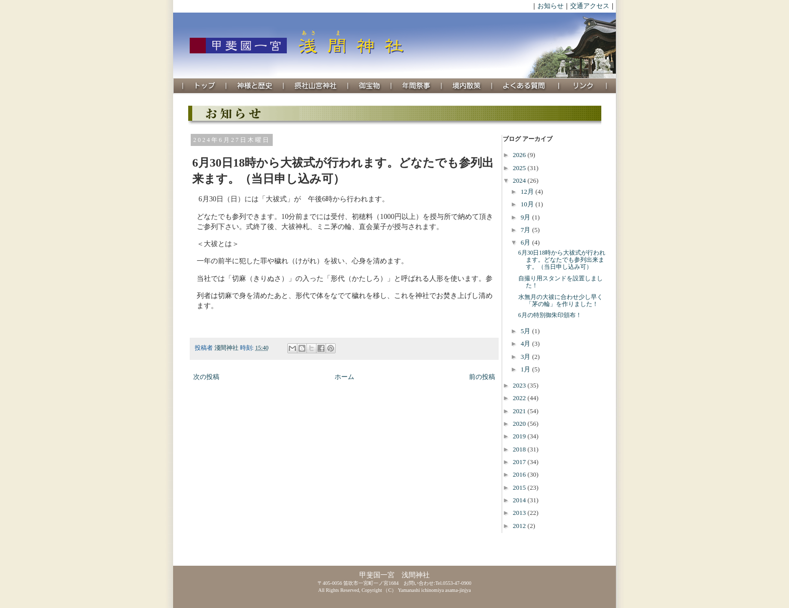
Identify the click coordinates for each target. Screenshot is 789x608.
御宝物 (370, 86)
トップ (205, 86)
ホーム (344, 377)
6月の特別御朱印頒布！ (550, 315)
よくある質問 (526, 86)
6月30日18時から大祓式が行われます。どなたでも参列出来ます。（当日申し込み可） (561, 260)
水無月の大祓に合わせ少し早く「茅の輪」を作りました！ (560, 301)
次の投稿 (206, 377)
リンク (583, 86)
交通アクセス (589, 6)
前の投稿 (482, 377)
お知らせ (550, 6)
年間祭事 (416, 86)
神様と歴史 (255, 86)
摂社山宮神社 (316, 86)
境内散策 (467, 86)
